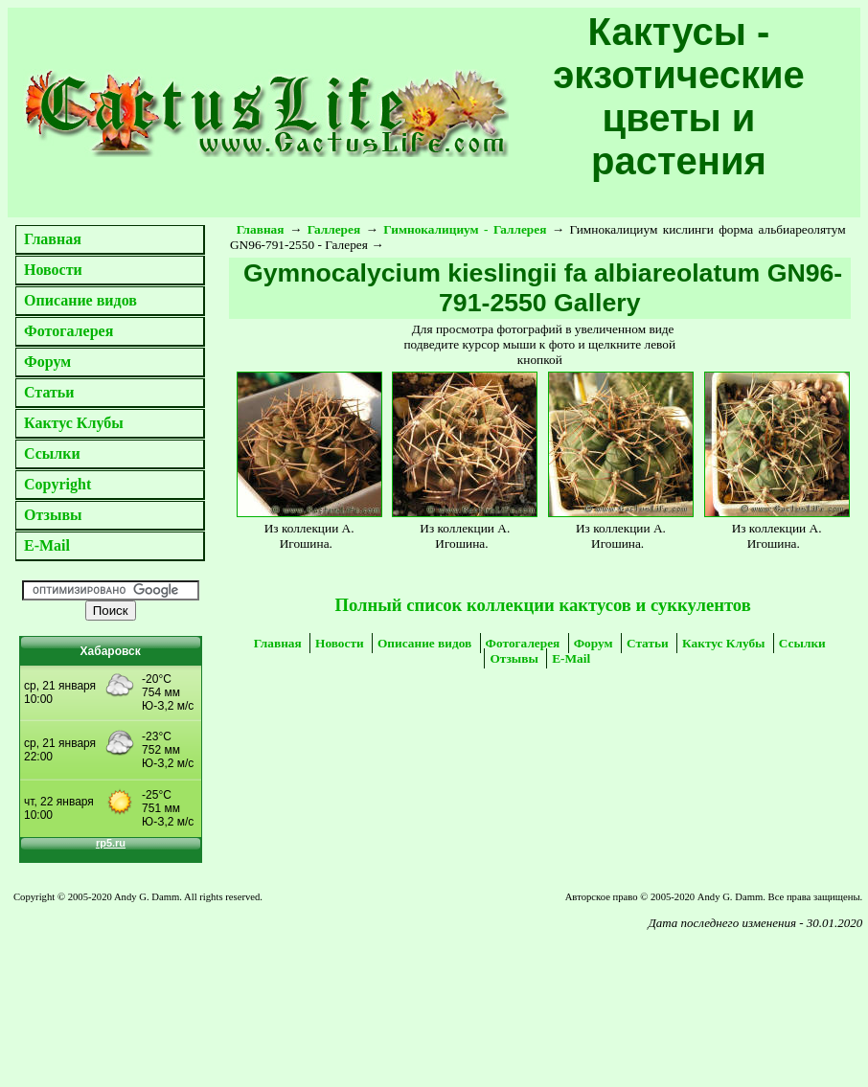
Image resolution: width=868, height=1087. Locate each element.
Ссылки (52, 453)
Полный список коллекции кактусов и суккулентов (542, 605)
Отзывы (53, 515)
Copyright (57, 484)
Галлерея (334, 229)
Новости (53, 269)
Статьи (49, 392)
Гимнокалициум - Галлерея (464, 229)
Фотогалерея (68, 331)
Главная (52, 239)
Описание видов (80, 300)
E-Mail (47, 545)
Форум (47, 361)
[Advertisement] (185, 986)
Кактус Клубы (74, 423)
